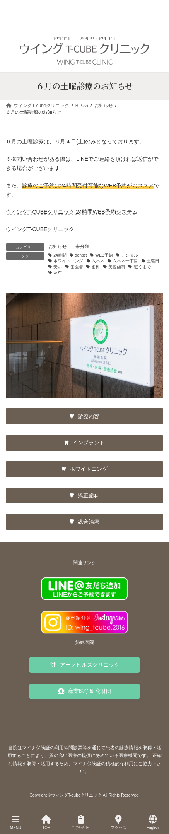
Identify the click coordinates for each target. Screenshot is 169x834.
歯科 (95, 266)
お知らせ (57, 246)
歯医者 (76, 266)
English (152, 822)
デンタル (129, 255)
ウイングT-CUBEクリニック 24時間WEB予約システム (72, 212)
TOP (46, 822)
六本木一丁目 (125, 261)
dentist (81, 255)
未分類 (82, 246)
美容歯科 (116, 266)
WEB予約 (104, 255)
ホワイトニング (68, 261)
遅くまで (142, 266)
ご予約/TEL (81, 822)
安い (57, 266)
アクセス (118, 822)
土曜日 (153, 261)
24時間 (60, 255)
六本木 (98, 261)
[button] (84, 416)
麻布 (57, 272)
